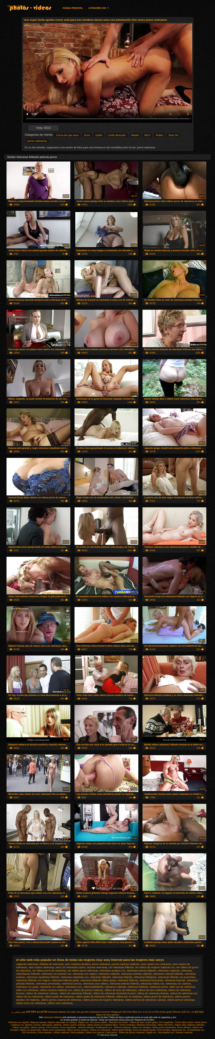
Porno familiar (163, 1030)
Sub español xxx (166, 1032)
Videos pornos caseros (78, 1030)
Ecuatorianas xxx (196, 1030)
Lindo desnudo (117, 135)
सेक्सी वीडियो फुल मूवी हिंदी (36, 1012)
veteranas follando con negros (33, 980)
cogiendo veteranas (27, 964)
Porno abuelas (45, 1032)
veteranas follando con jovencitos (176, 977)
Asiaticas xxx (17, 1025)
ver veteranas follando (121, 967)
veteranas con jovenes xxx (56, 973)
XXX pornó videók (99, 1022)
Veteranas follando (16, 6)
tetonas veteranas (97, 967)
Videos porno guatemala (53, 1030)
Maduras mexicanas (146, 1025)
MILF (147, 135)
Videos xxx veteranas (100, 1030)
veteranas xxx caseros (178, 983)
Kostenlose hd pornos (99, 1012)
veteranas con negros (85, 973)
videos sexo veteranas (60, 1003)
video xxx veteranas (27, 990)
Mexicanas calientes (51, 1025)
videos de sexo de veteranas (121, 990)
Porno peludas (77, 1032)
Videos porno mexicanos (164, 1027)
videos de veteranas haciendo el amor (114, 993)
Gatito (99, 135)
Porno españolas (68, 1027)
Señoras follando (86, 1027)
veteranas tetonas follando (124, 983)
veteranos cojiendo (115, 986)
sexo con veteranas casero (71, 967)
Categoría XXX (97, 8)
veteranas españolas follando (42, 977)
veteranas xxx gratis (27, 986)
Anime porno (200, 1022)
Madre (135, 135)
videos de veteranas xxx (183, 993)
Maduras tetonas (38, 1022)
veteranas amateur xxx (112, 970)
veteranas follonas (128, 980)
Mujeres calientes (196, 1025)
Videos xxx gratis (20, 1027)
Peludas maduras (184, 1032)
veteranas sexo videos (95, 983)
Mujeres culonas (33, 1025)
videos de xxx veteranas (29, 996)
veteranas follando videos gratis (98, 980)
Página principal (73, 8)
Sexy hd (173, 135)
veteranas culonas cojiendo (136, 973)
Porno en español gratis (144, 1030)
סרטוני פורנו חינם (146, 1012)
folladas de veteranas (52, 964)
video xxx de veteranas (182, 986)
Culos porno (111, 1032)
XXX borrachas (29, 1032)
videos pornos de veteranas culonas (145, 999)
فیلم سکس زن (18, 1012)
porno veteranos (37, 140)
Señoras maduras (122, 1027)
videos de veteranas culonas (42, 993)
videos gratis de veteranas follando (95, 996)
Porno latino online (184, 1022)
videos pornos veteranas (181, 999)
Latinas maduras (61, 1032)
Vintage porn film (118, 1012)
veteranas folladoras (145, 977)
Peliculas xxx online (118, 1022)
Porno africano (184, 1027)
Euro (87, 135)
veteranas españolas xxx (75, 977)
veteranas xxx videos (52, 986)
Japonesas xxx (178, 1030)
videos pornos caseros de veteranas (61, 999)
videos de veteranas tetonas (153, 993)
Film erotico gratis (163, 1012)
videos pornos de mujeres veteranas (103, 999)
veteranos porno (159, 986)
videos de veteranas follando (75, 993)
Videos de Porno (165, 1025)
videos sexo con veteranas (31, 1003)
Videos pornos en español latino (102, 1025)
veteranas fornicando (151, 980)
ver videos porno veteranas (83, 970)
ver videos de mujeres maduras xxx (155, 967)
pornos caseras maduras (126, 964)
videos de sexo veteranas (152, 990)
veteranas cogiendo (169, 970)
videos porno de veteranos (158, 996)
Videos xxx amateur (141, 1027)
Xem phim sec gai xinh (77, 1012)
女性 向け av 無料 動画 (193, 1012)
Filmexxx (176, 1012)
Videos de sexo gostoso (107, 1015)
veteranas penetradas (48, 983)
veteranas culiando (109, 973)
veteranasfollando (93, 986)
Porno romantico (127, 1025)
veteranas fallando (100, 977)
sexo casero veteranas (41, 967)
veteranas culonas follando (168, 973)
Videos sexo (180, 1025)
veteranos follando (137, 986)
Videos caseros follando (74, 1025)
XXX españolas (166, 1022)
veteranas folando (122, 977)
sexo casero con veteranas (156, 964)
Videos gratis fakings (122, 1030)
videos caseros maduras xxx (56, 990)
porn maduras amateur (78, 964)
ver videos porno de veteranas (49, 970)
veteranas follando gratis (65, 980)
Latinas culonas (37, 1027)
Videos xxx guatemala (30, 1030)
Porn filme (132, 1012)
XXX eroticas (52, 1027)
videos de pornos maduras (88, 990)
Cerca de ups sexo (67, 135)
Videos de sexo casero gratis (143, 1022)
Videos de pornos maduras (132, 1032)
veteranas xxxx (73, 986)
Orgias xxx (151, 1032)
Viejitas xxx (83, 1022)
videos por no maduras (129, 996)
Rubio (159, 135)
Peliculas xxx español (18, 1022)
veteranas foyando (175, 980)
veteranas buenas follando (141, 970)
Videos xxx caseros (94, 1032)
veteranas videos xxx (152, 983)
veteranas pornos (71, 983)
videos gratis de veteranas (59, 996)
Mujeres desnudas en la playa (62, 1022)
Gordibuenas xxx (103, 1027)
